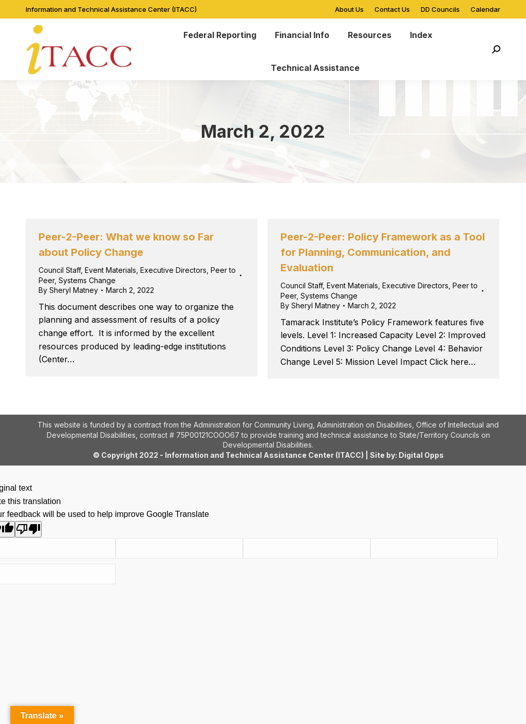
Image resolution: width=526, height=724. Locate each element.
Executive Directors (173, 270)
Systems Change (87, 280)
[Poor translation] (28, 529)
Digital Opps (421, 455)
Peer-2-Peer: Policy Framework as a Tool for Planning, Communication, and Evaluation (382, 252)
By (68, 290)
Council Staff (60, 270)
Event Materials (110, 270)
